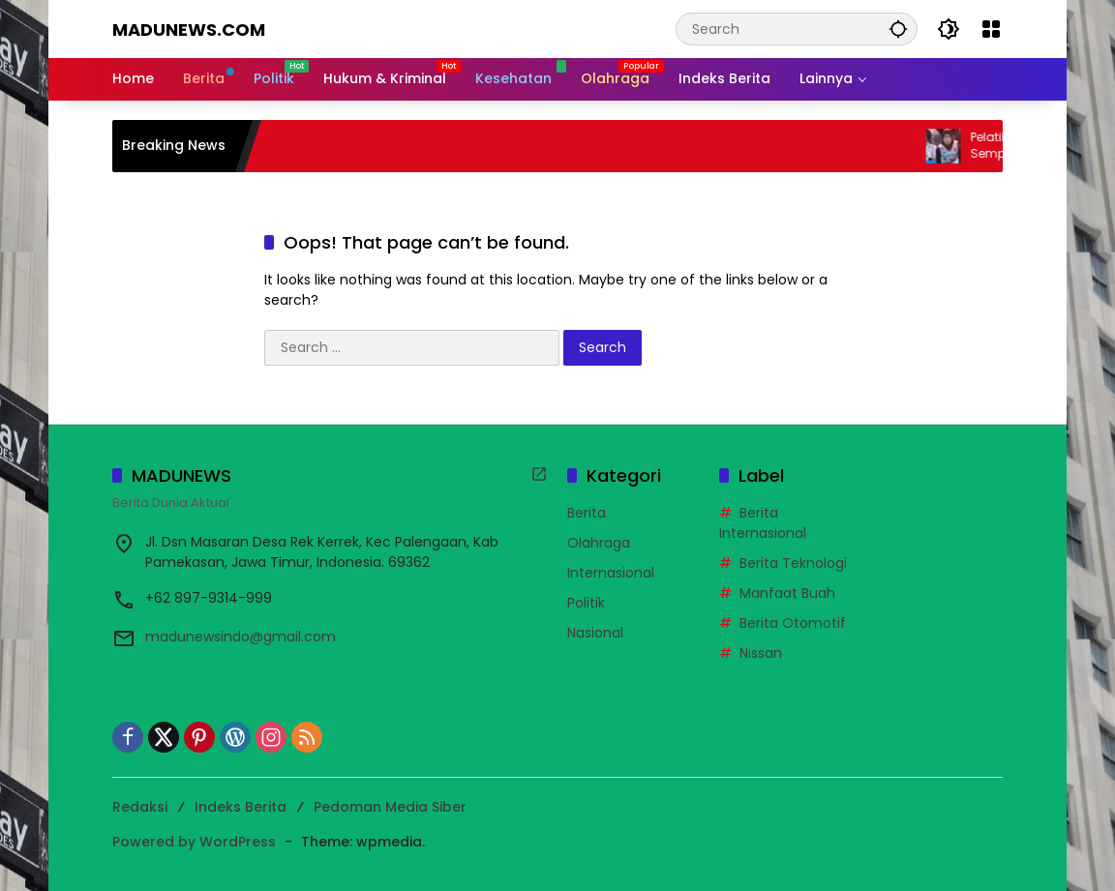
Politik (586, 602)
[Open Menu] (991, 29)
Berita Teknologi (793, 563)
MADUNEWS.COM (188, 29)
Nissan (760, 653)
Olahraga (598, 542)
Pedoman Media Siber (390, 807)
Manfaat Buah (787, 593)
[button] (898, 29)
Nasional (595, 632)
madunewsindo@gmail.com (240, 636)
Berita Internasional (762, 523)
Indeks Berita (240, 807)
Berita (586, 512)
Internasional (610, 572)
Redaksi (139, 807)
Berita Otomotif (792, 623)
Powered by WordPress (194, 841)
